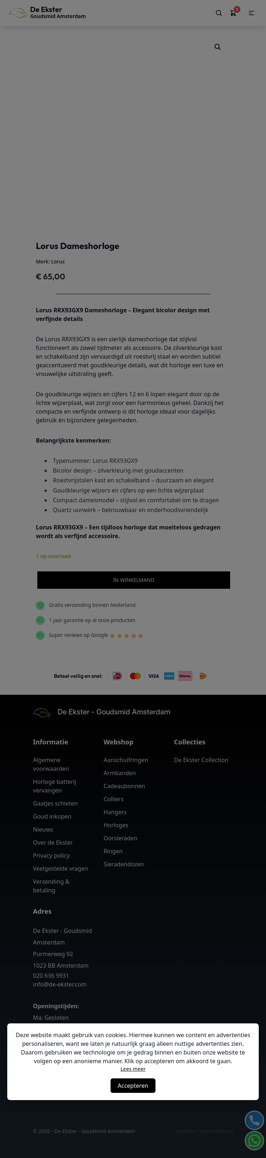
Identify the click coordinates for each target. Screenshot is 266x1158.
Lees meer (132, 1068)
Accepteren (133, 1086)
